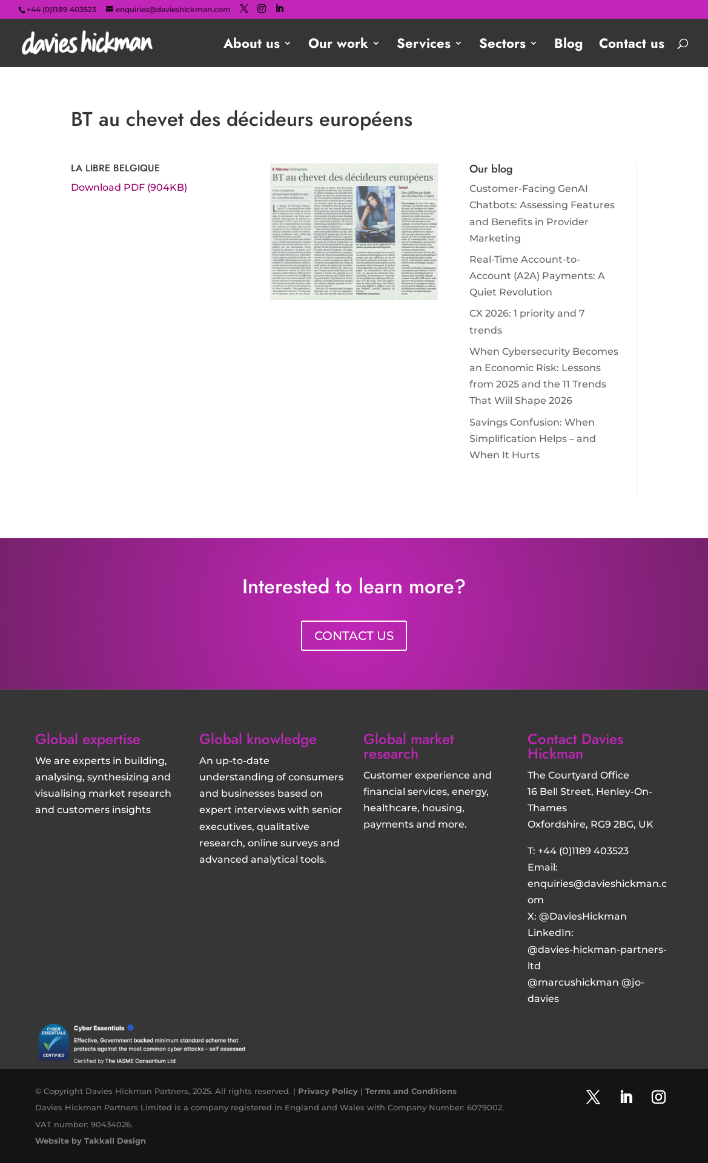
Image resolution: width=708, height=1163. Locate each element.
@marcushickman (573, 982)
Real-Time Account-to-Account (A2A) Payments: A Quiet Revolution (537, 276)
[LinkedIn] (279, 8)
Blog (568, 46)
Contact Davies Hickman (575, 746)
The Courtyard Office (578, 775)
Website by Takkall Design (90, 1140)
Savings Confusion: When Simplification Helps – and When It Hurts (532, 439)
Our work (338, 46)
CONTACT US (354, 635)
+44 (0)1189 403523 (583, 851)
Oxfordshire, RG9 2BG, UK (590, 824)
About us (251, 46)
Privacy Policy (328, 1091)
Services (424, 46)
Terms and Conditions (411, 1091)
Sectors (502, 46)
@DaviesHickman (583, 916)
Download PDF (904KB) (129, 187)
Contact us (631, 46)
